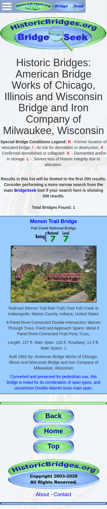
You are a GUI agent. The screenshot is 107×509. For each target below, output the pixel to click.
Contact (62, 494)
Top (53, 446)
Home (53, 431)
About (42, 494)
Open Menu (7, 6)
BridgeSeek (25, 190)
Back (53, 416)
